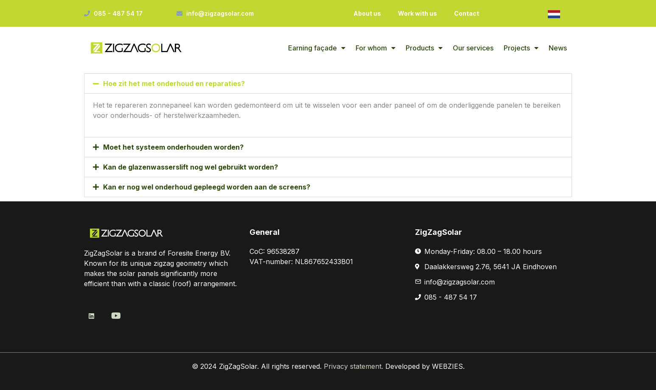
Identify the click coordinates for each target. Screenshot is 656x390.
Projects (521, 48)
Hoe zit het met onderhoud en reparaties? (174, 83)
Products (424, 48)
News (558, 48)
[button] (328, 83)
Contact (466, 13)
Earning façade (316, 48)
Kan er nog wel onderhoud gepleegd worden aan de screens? (206, 187)
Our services (473, 48)
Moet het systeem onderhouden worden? (173, 147)
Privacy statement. (354, 366)
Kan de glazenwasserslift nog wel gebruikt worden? (190, 167)
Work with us (417, 13)
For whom (375, 48)
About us (367, 13)
